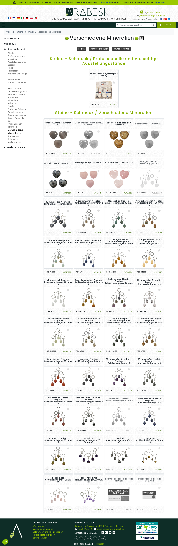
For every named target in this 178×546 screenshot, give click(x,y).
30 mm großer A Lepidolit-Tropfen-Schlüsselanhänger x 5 (119, 361)
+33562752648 (154, 12)
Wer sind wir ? (39, 526)
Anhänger (13, 103)
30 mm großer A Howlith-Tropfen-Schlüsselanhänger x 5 (149, 282)
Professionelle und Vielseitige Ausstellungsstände (17, 59)
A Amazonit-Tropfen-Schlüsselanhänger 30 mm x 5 (58, 242)
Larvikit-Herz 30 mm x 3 (56, 163)
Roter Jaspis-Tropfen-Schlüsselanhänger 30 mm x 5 (58, 361)
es (86, 538)
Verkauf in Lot (14, 142)
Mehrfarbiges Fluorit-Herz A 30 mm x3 (89, 124)
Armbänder (13, 79)
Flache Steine (14, 88)
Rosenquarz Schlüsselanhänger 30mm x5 (58, 480)
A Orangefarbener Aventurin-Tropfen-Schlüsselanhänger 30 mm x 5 (119, 242)
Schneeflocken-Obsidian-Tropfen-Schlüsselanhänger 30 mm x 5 (89, 401)
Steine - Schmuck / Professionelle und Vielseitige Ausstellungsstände (104, 61)
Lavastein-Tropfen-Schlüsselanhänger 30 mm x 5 (89, 361)
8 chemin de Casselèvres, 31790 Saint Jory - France (99, 526)
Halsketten (13, 70)
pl (99, 538)
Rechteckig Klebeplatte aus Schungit (119, 480)
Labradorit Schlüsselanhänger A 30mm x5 (119, 440)
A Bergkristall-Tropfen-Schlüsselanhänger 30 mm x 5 (58, 282)
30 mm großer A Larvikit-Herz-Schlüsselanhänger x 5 (58, 203)
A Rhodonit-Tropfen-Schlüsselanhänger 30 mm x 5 (119, 401)
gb (81, 538)
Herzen (80, 48)
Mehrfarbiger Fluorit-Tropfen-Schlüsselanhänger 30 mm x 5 (119, 282)
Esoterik (11, 65)
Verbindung (166, 25)
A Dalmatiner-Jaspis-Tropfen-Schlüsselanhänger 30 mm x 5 (89, 322)
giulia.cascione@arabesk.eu (152, 15)
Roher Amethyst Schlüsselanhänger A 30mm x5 (89, 480)
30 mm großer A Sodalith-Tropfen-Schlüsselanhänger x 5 (149, 401)
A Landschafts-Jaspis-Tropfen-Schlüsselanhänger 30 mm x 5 (149, 322)
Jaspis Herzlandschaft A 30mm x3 (119, 124)
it (90, 538)
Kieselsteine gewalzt (17, 91)
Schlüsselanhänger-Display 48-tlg (104, 75)
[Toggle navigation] (3, 25)
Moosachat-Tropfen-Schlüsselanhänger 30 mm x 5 (119, 203)
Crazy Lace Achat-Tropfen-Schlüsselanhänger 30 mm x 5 (89, 282)
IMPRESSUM (99, 544)
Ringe (10, 67)
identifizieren (106, 2)
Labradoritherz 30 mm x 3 (148, 124)
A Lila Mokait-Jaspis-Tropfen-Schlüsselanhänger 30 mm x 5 (58, 401)
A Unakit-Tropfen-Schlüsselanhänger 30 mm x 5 (58, 440)
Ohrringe (12, 53)
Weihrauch (11, 38)
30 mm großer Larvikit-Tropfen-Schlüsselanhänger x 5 (149, 361)
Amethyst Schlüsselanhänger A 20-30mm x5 (88, 440)
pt (104, 538)
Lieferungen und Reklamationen (48, 532)
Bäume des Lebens (17, 115)
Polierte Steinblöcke (17, 82)
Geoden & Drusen (16, 94)
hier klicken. (159, 2)
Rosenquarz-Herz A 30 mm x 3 (88, 163)
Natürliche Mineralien (13, 99)
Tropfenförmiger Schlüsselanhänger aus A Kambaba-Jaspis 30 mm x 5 (119, 322)
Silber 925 (10, 43)
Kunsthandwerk (14, 147)
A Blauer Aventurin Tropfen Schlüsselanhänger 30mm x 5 (88, 242)
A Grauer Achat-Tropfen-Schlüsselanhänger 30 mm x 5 (89, 203)
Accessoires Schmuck (13, 138)
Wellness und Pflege (17, 73)
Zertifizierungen (40, 538)
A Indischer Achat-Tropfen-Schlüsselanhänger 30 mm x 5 (149, 203)
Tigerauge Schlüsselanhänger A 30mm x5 (149, 440)
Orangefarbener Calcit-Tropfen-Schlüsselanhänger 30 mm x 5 (149, 242)
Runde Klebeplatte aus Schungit (149, 480)
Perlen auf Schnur (16, 109)
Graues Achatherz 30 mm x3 (58, 124)
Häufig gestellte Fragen (44, 535)
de (95, 538)
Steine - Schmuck (15, 49)
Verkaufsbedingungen (43, 529)
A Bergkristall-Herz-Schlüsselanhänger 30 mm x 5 (149, 163)
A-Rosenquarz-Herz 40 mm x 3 (119, 163)
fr (76, 538)
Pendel (11, 106)
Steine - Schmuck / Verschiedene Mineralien (104, 112)
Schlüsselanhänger (99, 48)
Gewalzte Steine (16, 112)
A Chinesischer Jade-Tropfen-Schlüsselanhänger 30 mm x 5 (58, 322)
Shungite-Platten (122, 48)
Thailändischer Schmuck (15, 125)
